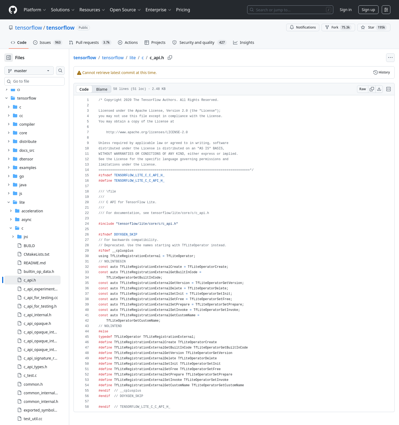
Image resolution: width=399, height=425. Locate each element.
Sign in (346, 9)
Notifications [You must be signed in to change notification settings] (303, 27)
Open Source (125, 10)
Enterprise (159, 10)
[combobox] (45, 81)
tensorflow (28, 27)
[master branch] (37, 70)
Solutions (63, 10)
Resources (92, 10)
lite (150, 58)
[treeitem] (41, 164)
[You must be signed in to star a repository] (373, 27)
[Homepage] (13, 9)
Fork (338, 27)
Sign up (368, 9)
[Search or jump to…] (290, 10)
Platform (35, 10)
